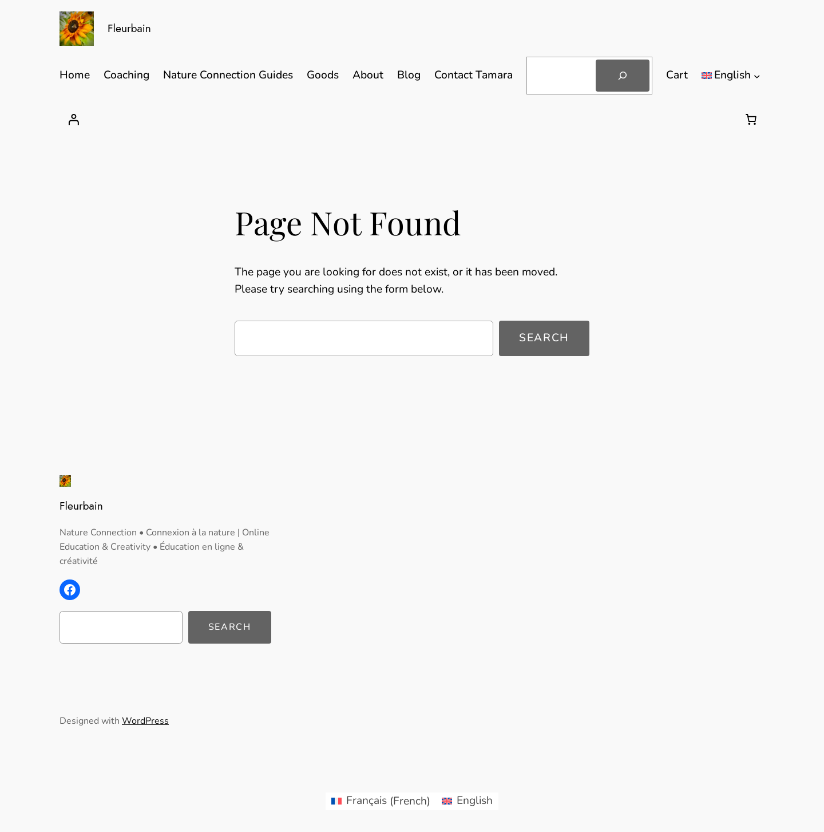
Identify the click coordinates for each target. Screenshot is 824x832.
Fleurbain (129, 28)
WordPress (145, 721)
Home (75, 75)
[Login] (73, 119)
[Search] (622, 76)
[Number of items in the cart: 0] (750, 119)
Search (544, 337)
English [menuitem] (475, 800)
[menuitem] (381, 801)
